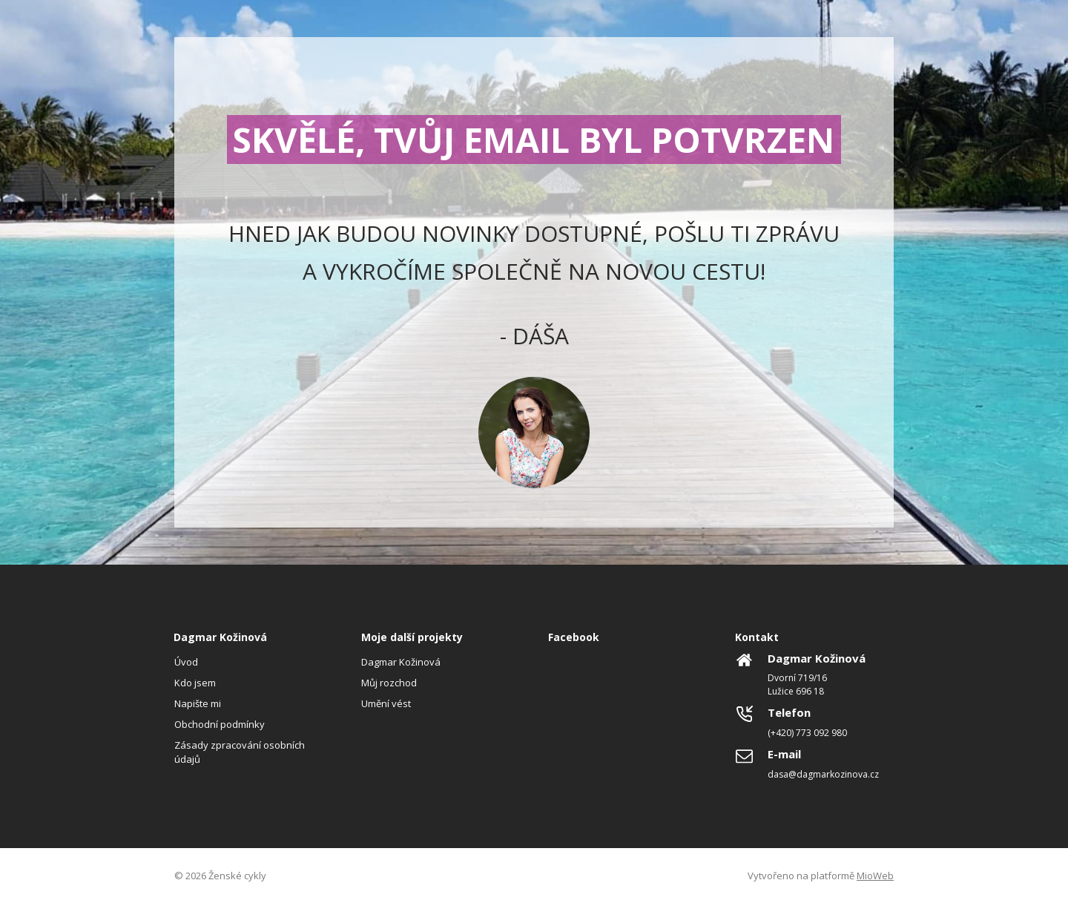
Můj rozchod (389, 682)
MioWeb (875, 875)
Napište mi (197, 703)
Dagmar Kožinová (401, 662)
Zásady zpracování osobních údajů (239, 751)
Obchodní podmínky (219, 724)
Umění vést (386, 703)
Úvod (186, 662)
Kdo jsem (195, 682)
